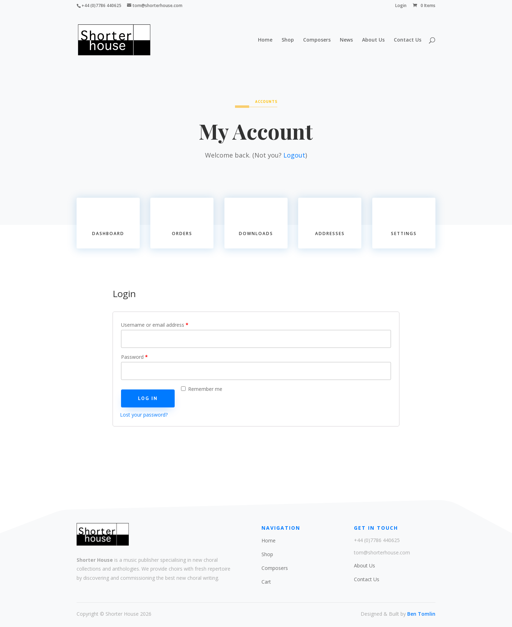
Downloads (256, 233)
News (346, 40)
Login (400, 6)
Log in (148, 398)
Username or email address (154, 324)
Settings (404, 233)
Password (134, 357)
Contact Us (407, 40)
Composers (317, 40)
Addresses (330, 233)
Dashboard (108, 233)
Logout (294, 155)
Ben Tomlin (421, 613)
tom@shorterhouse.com (382, 552)
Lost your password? (144, 414)
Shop (288, 40)
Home (265, 40)
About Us (373, 40)
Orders (182, 233)
